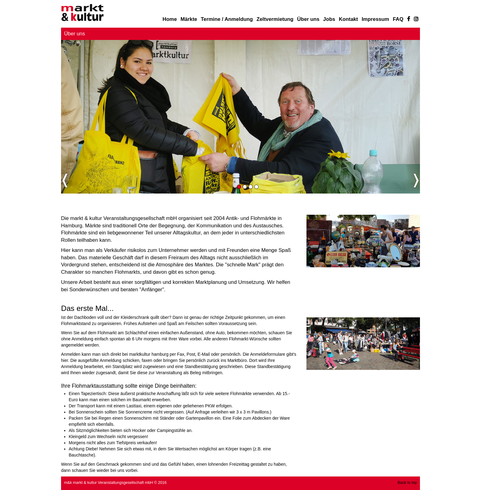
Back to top (407, 482)
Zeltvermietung (274, 19)
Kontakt (348, 19)
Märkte (188, 19)
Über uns (308, 19)
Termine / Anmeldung (227, 19)
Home (170, 19)
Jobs (329, 19)
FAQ (398, 19)
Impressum (375, 19)
